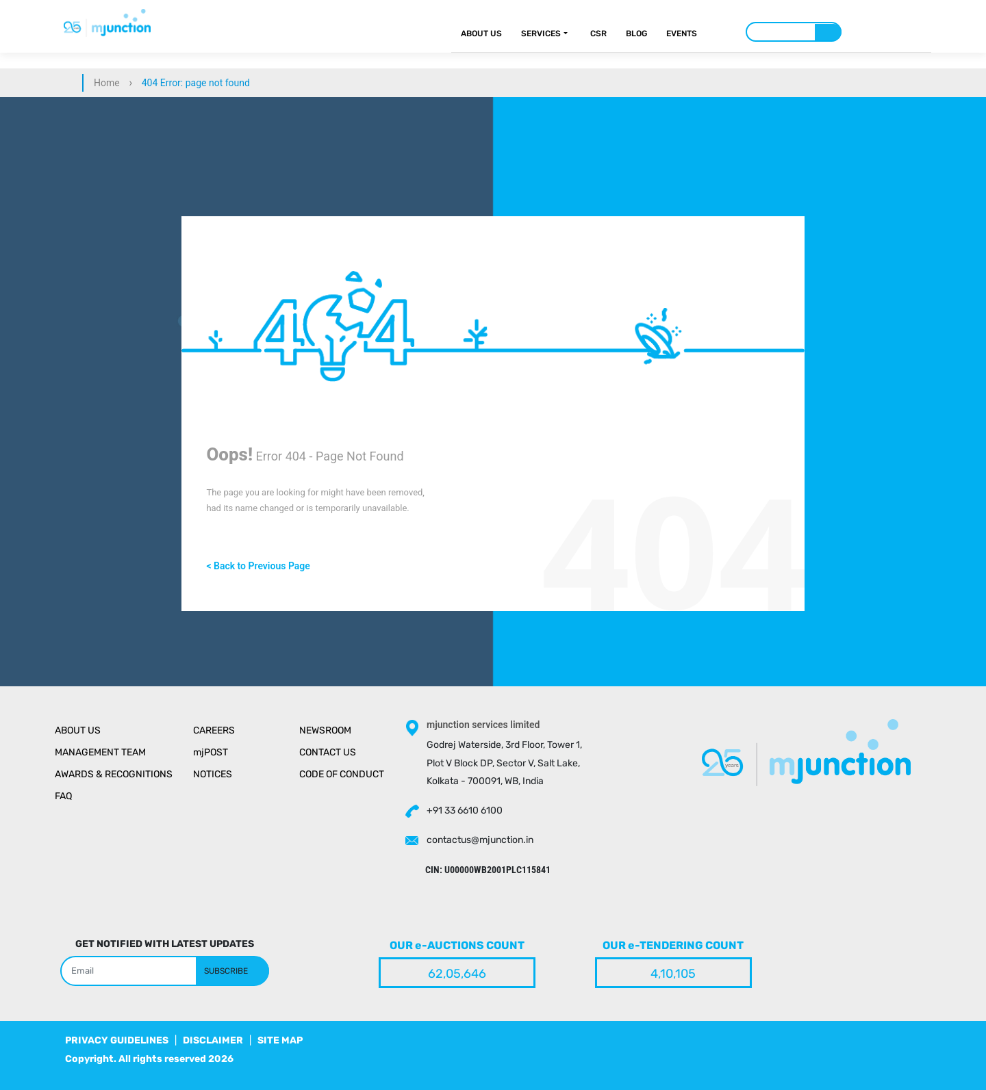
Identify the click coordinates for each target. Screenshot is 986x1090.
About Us (481, 33)
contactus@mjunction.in (480, 840)
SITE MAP (280, 1040)
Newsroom (325, 730)
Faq (63, 796)
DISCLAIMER (213, 1040)
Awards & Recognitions (114, 774)
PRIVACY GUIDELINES (116, 1040)
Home (107, 82)
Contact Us (327, 752)
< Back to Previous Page (257, 565)
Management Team (100, 752)
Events (681, 33)
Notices (212, 774)
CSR (598, 33)
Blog (636, 33)
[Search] (794, 32)
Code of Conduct (341, 774)
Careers (214, 730)
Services (541, 33)
